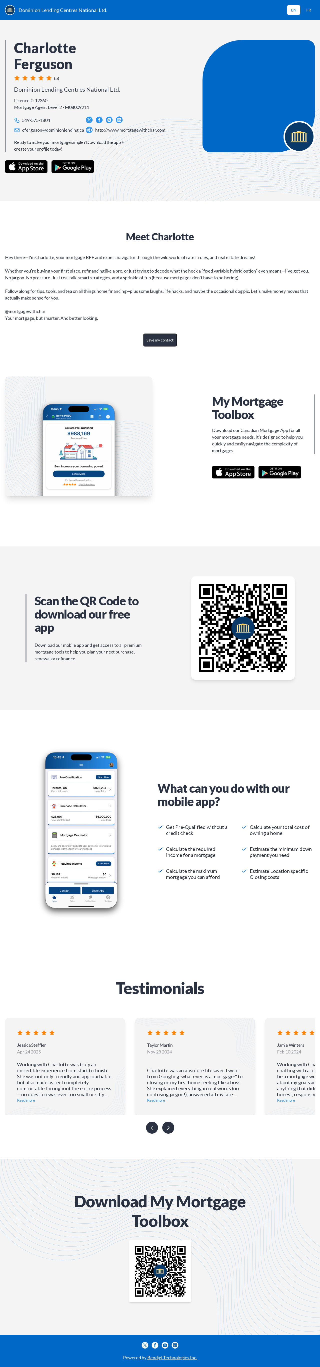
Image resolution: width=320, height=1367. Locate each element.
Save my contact (160, 340)
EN (293, 9)
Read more (26, 1100)
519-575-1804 (36, 120)
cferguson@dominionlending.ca (53, 130)
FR (308, 9)
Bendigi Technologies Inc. (172, 1357)
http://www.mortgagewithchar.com (130, 130)
